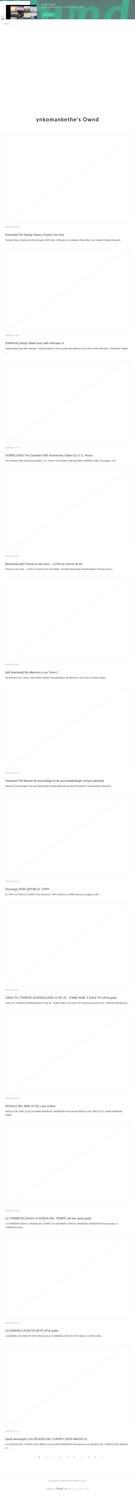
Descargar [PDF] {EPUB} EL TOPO (27, 889)
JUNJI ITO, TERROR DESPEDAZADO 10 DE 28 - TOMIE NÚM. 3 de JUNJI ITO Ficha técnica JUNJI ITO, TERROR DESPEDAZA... (67, 1003)
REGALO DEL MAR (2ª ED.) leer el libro (30, 1106)
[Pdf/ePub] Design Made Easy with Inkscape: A (34, 343)
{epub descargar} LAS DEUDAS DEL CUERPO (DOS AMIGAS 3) (46, 1439)
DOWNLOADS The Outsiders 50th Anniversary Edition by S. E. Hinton (49, 455)
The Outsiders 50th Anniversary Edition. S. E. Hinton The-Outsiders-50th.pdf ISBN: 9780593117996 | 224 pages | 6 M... (61, 461)
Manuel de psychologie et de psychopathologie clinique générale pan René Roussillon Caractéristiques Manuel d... (58, 786)
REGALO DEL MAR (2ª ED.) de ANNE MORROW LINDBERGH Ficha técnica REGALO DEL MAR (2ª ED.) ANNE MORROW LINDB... (63, 1113)
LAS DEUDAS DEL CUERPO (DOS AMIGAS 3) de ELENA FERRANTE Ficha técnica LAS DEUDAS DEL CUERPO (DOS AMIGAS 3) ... (66, 1446)
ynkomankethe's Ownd (67, 119)
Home (6, 23)
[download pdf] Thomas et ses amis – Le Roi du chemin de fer (43, 564)
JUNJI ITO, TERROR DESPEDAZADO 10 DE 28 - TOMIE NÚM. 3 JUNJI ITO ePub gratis (61, 997)
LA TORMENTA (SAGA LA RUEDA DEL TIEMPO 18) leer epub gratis (48, 1218)
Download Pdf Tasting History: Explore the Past (34, 234)
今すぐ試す (48, 15)
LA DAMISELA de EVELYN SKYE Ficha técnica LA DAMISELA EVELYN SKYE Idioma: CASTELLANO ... (54, 1336)
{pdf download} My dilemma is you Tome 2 (31, 672)
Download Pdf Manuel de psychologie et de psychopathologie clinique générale (54, 780)
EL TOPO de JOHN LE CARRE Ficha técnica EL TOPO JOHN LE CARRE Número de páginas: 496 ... (53, 894)
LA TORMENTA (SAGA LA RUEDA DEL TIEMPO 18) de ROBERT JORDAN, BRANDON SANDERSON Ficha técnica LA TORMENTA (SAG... (61, 1226)
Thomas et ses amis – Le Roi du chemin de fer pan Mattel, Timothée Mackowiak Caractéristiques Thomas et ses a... (59, 569)
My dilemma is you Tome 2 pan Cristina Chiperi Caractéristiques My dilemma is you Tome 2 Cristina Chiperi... (56, 678)
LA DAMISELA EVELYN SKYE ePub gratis (31, 1330)
